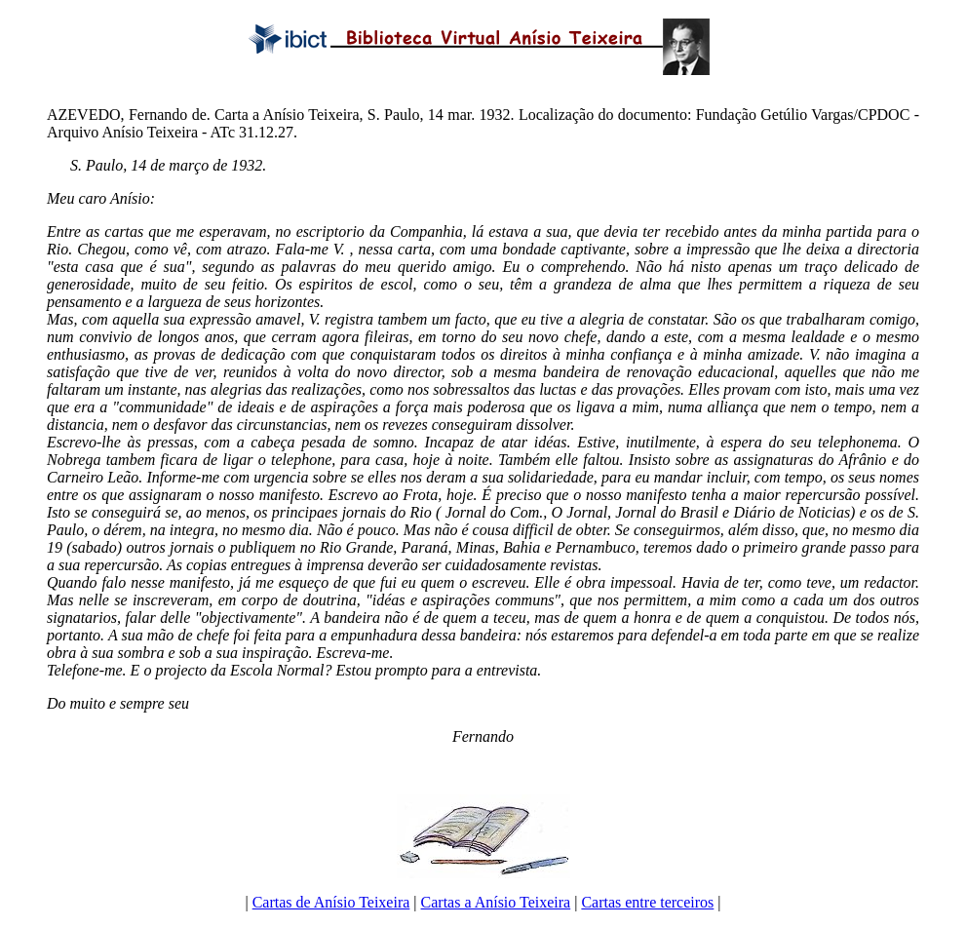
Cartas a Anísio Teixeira (496, 902)
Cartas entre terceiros (647, 902)
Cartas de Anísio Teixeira (331, 902)
